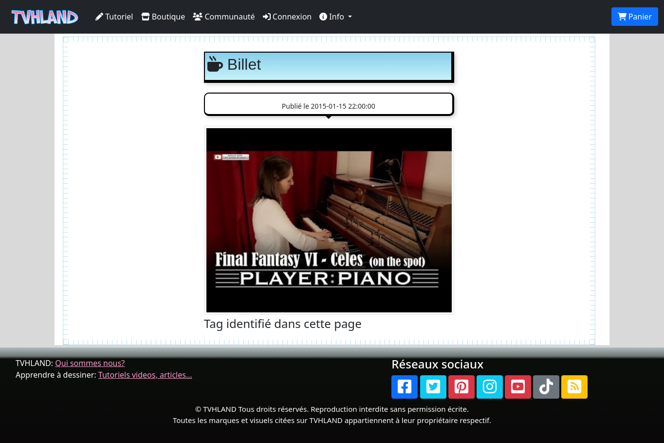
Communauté (224, 16)
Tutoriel (114, 16)
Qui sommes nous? (90, 363)
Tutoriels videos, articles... (145, 374)
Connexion (287, 16)
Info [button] (332, 16)
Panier (635, 16)
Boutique (163, 16)
